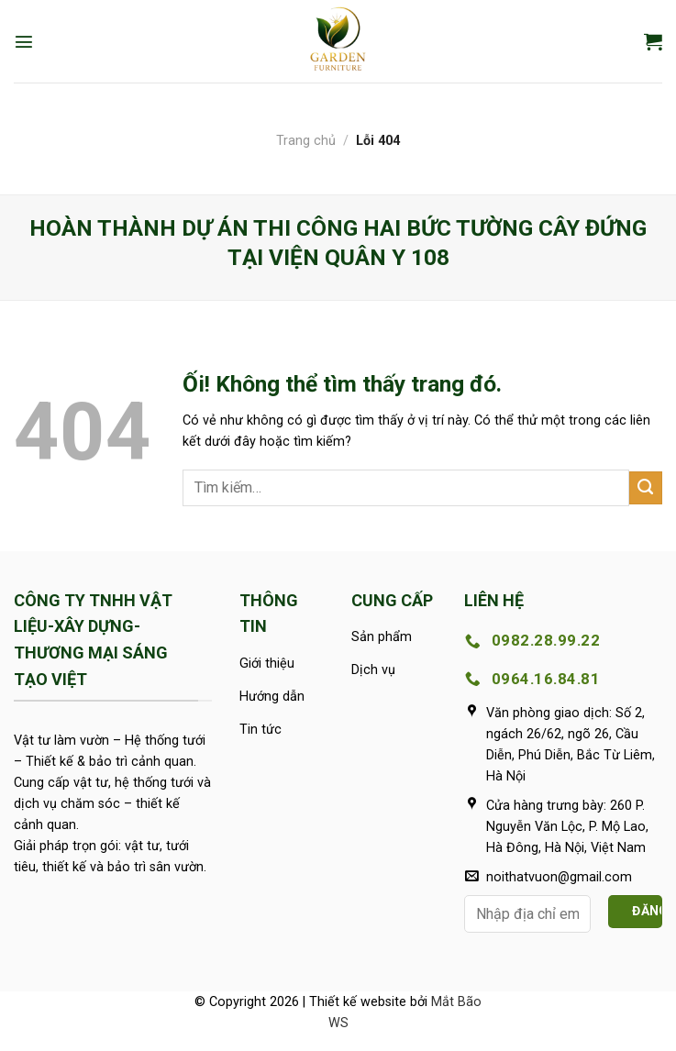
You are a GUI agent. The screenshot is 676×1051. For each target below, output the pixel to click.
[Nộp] (645, 487)
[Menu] (24, 41)
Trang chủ (306, 141)
